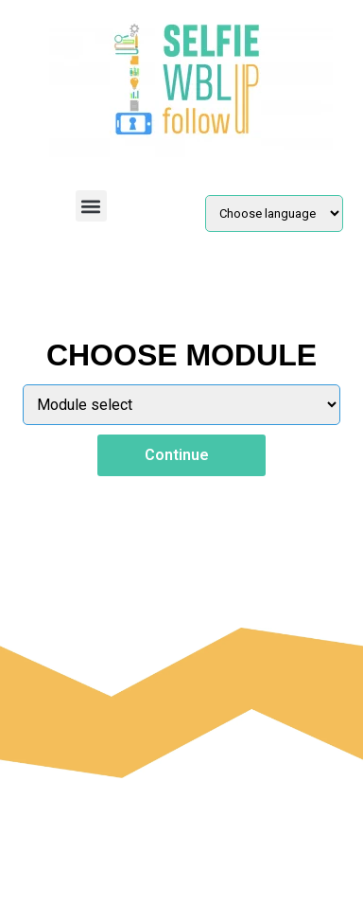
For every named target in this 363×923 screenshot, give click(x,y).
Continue (181, 455)
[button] (91, 206)
